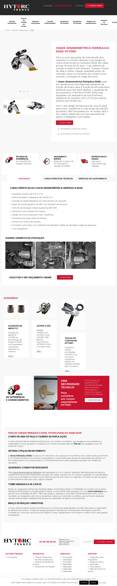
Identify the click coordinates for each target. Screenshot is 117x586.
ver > (10, 356)
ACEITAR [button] (84, 582)
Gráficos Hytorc (97, 562)
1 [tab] (20, 91)
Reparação (67, 564)
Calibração (67, 559)
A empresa (47, 6)
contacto (80, 6)
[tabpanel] (24, 60)
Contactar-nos (94, 400)
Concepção (67, 557)
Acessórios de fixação (64, 22)
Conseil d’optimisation (50, 22)
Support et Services (104, 22)
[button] (109, 5)
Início (7, 30)
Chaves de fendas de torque (24, 22)
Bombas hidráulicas (35, 22)
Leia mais (102, 583)
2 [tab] (24, 91)
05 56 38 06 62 (63, 5)
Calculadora (95, 566)
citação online (95, 5)
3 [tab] (27, 91)
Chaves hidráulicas (12, 22)
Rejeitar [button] (93, 582)
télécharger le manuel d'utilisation (73, 134)
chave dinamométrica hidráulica (27, 472)
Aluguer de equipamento (91, 22)
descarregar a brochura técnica (72, 129)
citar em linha (65, 277)
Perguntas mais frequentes (96, 558)
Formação (66, 562)
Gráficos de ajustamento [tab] (93, 178)
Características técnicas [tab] (58, 178)
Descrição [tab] (24, 178)
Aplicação (94, 564)
